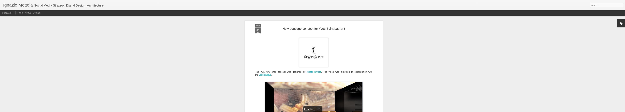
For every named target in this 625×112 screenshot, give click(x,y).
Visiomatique (265, 58)
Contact (36, 13)
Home (20, 13)
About (28, 13)
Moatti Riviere (314, 55)
